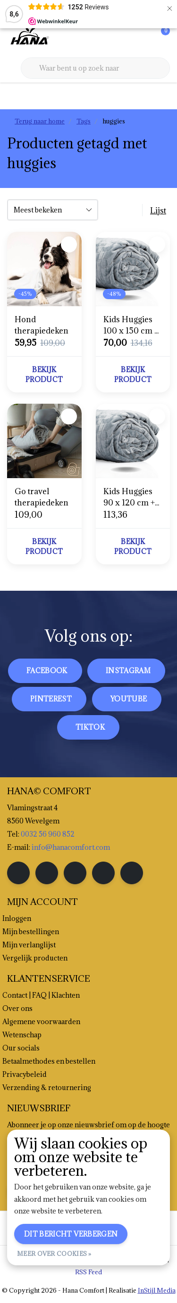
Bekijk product (44, 374)
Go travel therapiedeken (41, 497)
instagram (128, 670)
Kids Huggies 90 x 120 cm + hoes (129, 497)
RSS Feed (88, 1272)
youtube (128, 698)
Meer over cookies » (54, 1253)
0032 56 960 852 (48, 834)
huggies (113, 121)
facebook (46, 670)
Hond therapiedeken (41, 325)
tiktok (90, 727)
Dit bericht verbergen (71, 1234)
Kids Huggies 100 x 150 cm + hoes (131, 325)
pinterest (51, 698)
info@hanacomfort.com (71, 847)
